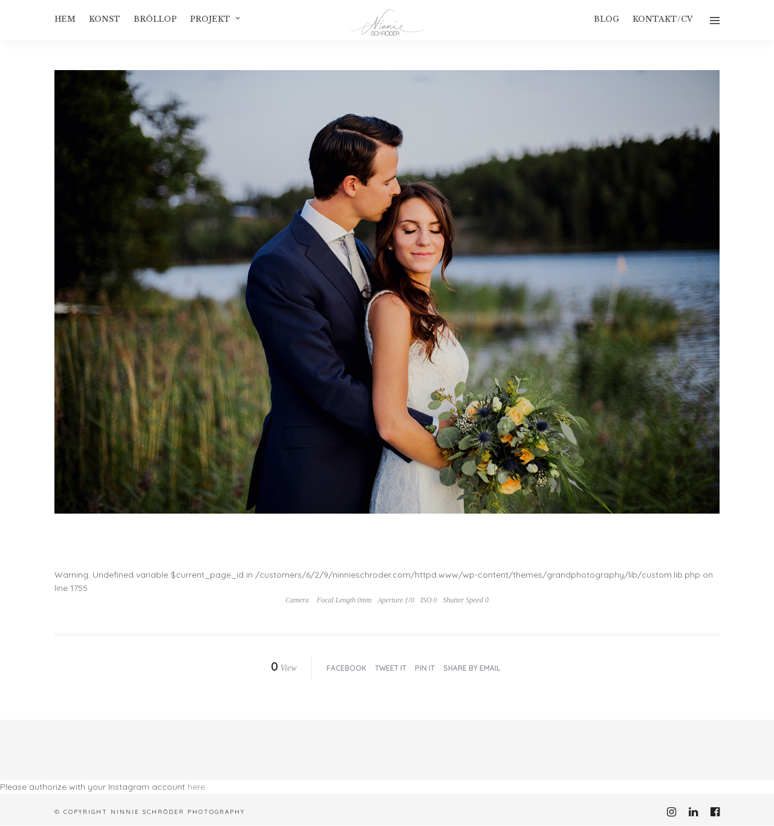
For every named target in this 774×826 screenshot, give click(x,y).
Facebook (346, 668)
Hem (65, 19)
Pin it (425, 668)
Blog (606, 19)
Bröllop (155, 19)
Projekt (210, 19)
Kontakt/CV (663, 19)
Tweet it (390, 668)
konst (104, 19)
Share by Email (471, 668)
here (196, 786)
